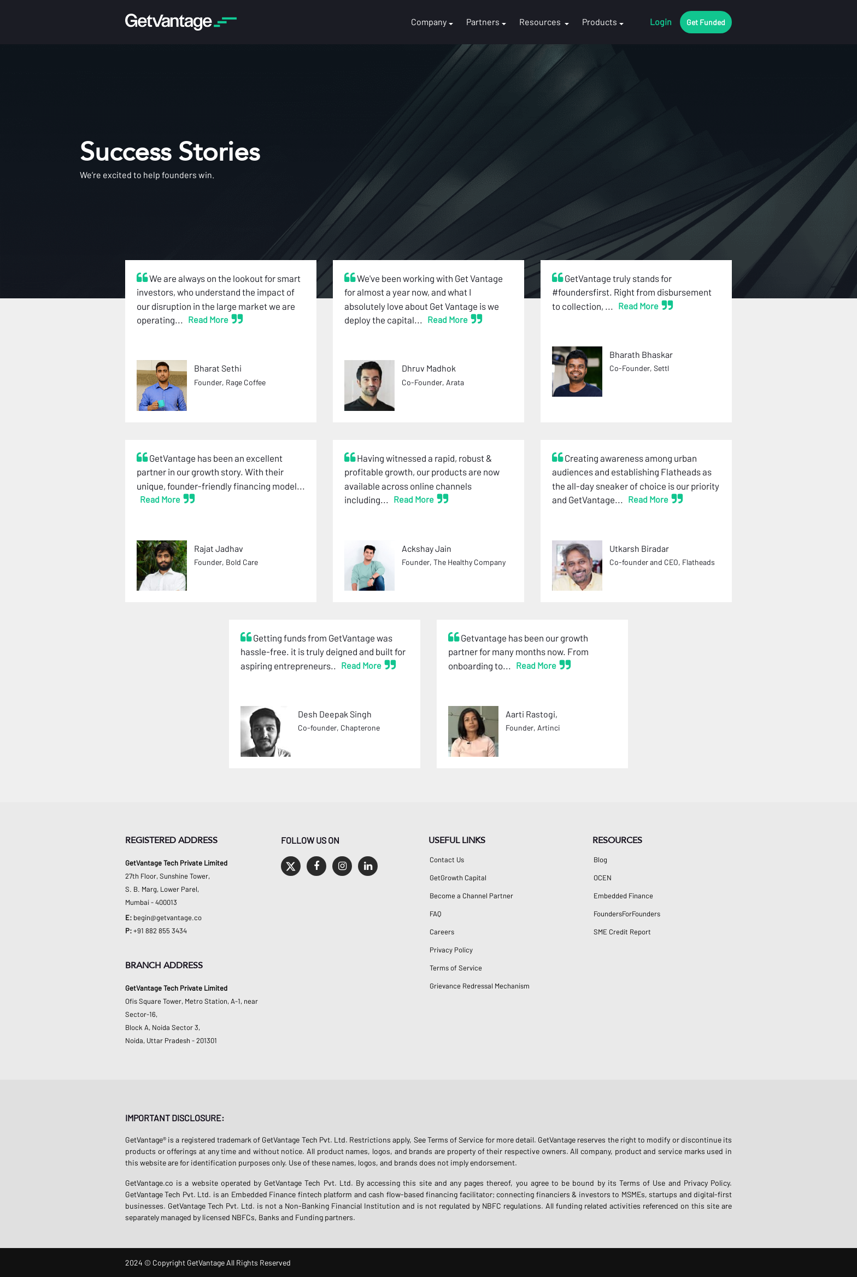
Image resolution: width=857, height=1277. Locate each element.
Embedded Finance (623, 895)
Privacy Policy (451, 950)
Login (661, 22)
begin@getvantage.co (167, 917)
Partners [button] (483, 22)
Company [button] (429, 22)
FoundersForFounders (627, 913)
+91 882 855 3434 (160, 930)
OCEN (603, 877)
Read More (208, 319)
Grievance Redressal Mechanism (480, 986)
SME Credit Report (622, 931)
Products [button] (599, 22)
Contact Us (447, 859)
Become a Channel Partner (471, 895)
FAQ (435, 913)
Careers (442, 931)
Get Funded (705, 22)
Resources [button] (540, 22)
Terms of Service (456, 968)
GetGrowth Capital (458, 877)
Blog (600, 859)
